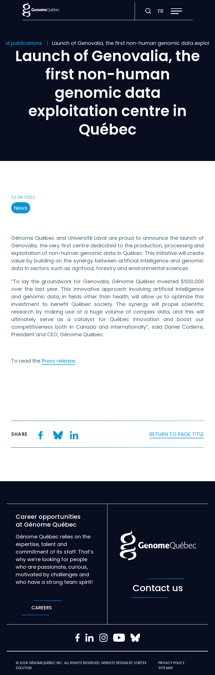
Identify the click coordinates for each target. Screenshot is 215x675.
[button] (176, 11)
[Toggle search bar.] (148, 11)
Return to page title (176, 434)
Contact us (157, 588)
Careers (41, 607)
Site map (165, 667)
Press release (58, 360)
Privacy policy (171, 662)
